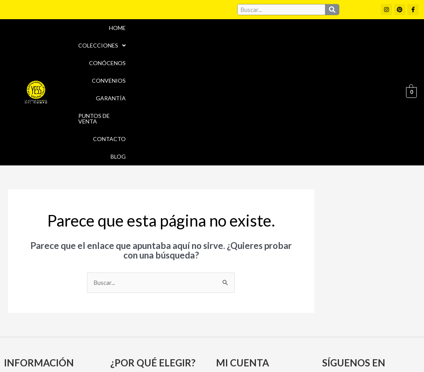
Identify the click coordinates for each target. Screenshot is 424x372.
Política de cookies (278, 334)
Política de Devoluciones (296, 351)
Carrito (229, 286)
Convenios (270, 27)
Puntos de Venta (366, 27)
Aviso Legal (225, 334)
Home (124, 27)
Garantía (314, 27)
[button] (168, 28)
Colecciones (168, 27)
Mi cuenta (232, 272)
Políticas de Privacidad (349, 334)
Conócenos (222, 27)
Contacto (349, 45)
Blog (384, 45)
